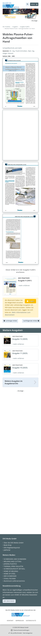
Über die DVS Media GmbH (13, 543)
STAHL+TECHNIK (10, 578)
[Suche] (27, 4)
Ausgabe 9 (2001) (24, 26)
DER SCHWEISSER (10, 576)
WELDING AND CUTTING (12, 561)
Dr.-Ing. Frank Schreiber (18, 51)
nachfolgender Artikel (31, 321)
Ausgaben (15, 26)
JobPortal (7, 550)
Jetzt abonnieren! (9, 601)
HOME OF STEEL (9, 574)
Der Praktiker (6, 26)
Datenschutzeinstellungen (21, 630)
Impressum (20, 621)
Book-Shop (7, 545)
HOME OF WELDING (11, 571)
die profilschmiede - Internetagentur (21, 633)
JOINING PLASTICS (10, 564)
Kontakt (10, 621)
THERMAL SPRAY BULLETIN (13, 566)
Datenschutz (31, 621)
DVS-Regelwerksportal (12, 548)
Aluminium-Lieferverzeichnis (14, 581)
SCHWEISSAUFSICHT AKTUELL (14, 569)
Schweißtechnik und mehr (12, 48)
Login (30, 301)
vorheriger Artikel (10, 321)
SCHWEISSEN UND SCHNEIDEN (15, 559)
